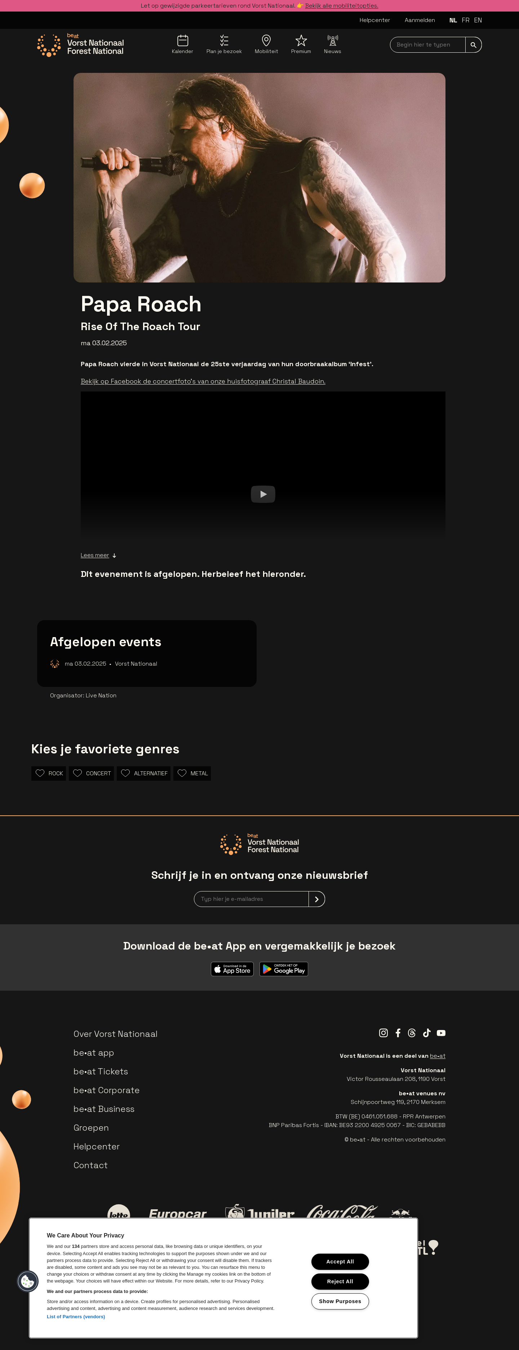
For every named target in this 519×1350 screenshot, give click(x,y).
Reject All (340, 1281)
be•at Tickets (101, 1071)
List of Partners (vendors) (76, 1316)
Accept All (340, 1261)
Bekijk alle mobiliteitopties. (341, 5)
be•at (437, 1056)
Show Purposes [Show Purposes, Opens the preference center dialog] (340, 1301)
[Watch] (263, 494)
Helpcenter (375, 20)
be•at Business (104, 1108)
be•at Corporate (107, 1090)
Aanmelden (420, 20)
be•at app (94, 1052)
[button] (27, 1281)
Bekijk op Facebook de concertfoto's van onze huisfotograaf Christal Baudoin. (203, 381)
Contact (91, 1165)
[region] (223, 1278)
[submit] (473, 45)
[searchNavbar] (436, 45)
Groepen (91, 1127)
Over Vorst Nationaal (116, 1033)
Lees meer (98, 555)
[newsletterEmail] (259, 899)
